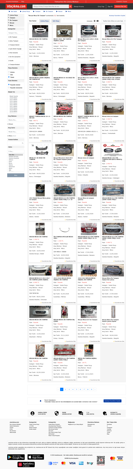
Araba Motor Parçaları (54, 424)
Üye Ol (110, 6)
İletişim (89, 426)
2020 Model (15, 108)
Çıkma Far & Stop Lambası (55, 427)
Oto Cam (51, 430)
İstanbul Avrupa (16, 156)
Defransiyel (51, 434)
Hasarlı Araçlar (33, 427)
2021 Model (15, 106)
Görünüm (89, 21)
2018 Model (15, 111)
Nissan (59, 11)
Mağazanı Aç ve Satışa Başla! (75, 424)
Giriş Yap (101, 6)
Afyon (16, 168)
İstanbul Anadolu (16, 158)
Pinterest (109, 430)
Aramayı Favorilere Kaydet (117, 15)
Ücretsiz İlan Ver (120, 6)
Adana (16, 165)
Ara (15, 175)
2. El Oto (31, 426)
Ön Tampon (48, 11)
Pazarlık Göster (15, 85)
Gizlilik (11, 427)
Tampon (36, 11)
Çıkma (12, 72)
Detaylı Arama (79, 6)
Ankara (16, 160)
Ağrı (16, 170)
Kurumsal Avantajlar (12, 1)
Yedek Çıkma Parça (34, 424)
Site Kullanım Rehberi (15, 424)
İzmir (16, 161)
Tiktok (108, 432)
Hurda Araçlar (32, 429)
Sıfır (11, 75)
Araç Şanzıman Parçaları (55, 426)
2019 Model (15, 110)
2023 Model (15, 103)
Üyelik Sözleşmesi (14, 426)
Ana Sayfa (13, 11)
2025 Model (15, 99)
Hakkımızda (13, 432)
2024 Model (15, 101)
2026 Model (15, 98)
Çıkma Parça (25, 11)
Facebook (109, 424)
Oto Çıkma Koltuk (53, 429)
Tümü (12, 77)
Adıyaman (16, 167)
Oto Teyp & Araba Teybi (55, 432)
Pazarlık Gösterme (16, 88)
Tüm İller (16, 155)
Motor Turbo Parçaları (54, 435)
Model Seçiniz (15, 96)
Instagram (109, 427)
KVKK (11, 429)
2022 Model (15, 105)
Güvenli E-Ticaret (121, 1)
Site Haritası (13, 430)
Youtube (109, 429)
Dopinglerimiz (91, 424)
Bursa (16, 163)
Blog (22, 1)
